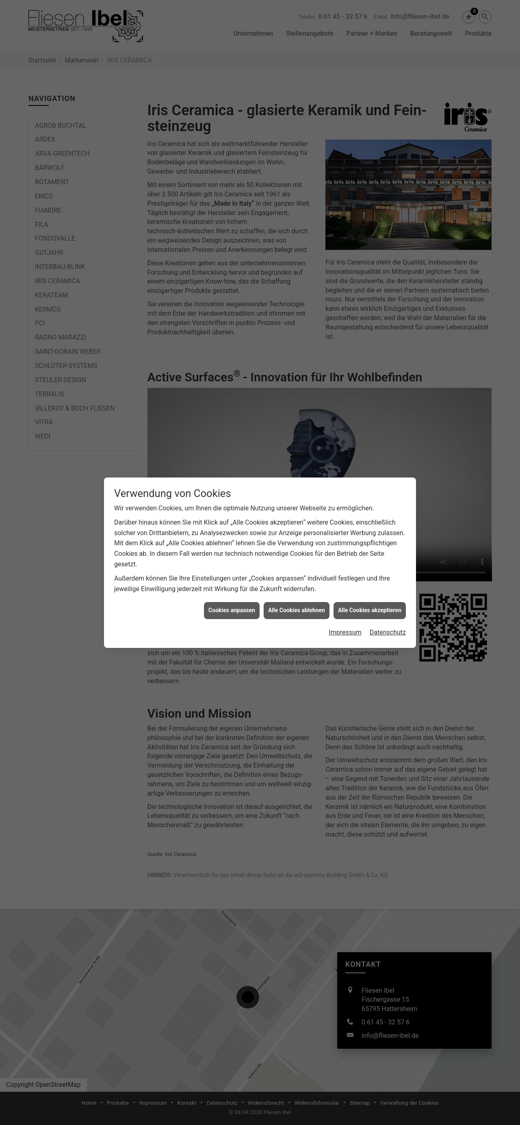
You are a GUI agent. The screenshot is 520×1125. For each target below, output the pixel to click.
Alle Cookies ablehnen (296, 579)
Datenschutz (388, 601)
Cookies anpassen (231, 579)
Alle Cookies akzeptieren (369, 579)
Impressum (345, 601)
